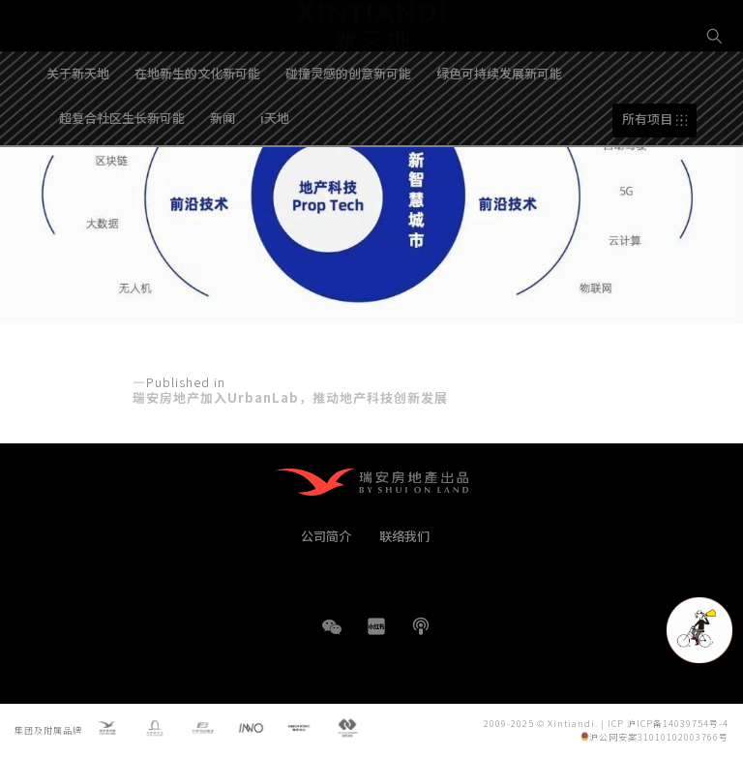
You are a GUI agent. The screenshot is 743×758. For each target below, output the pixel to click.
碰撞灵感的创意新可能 (348, 129)
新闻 (222, 174)
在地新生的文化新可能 (197, 129)
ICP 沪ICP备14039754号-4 (668, 722)
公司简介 (326, 536)
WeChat (331, 636)
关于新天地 (77, 129)
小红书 (376, 626)
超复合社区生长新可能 (122, 174)
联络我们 (404, 536)
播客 (420, 626)
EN (715, 103)
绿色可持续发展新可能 (499, 129)
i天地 (274, 174)
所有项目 (647, 175)
